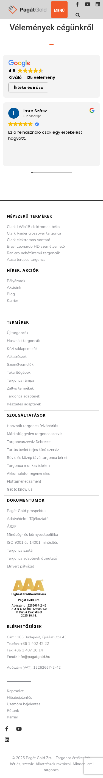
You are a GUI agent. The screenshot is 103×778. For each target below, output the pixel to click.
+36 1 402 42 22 (34, 643)
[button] (59, 9)
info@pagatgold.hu (34, 656)
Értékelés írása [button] (28, 87)
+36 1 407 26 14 (28, 650)
